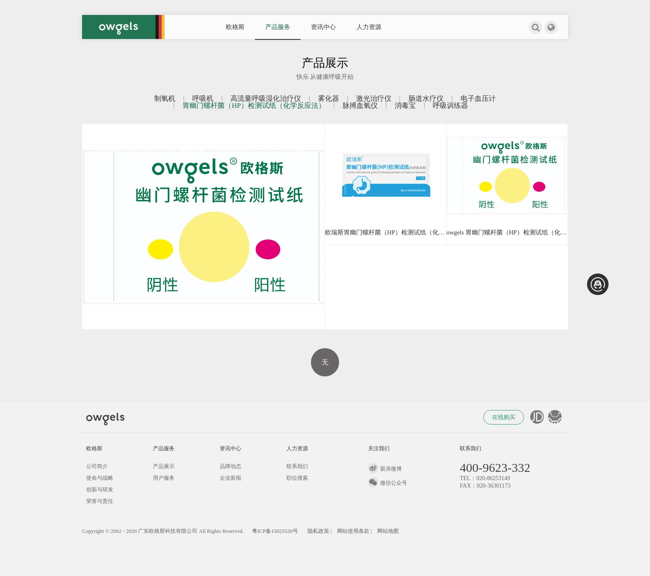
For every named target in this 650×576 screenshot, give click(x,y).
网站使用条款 (353, 531)
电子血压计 (478, 98)
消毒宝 (405, 106)
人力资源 (369, 27)
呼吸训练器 (450, 106)
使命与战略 (99, 478)
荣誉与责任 (99, 501)
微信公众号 (387, 483)
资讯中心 (323, 27)
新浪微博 (385, 469)
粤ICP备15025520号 (275, 531)
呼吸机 (202, 98)
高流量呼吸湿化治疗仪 (265, 98)
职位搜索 (297, 478)
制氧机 (164, 98)
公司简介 (97, 466)
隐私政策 (318, 531)
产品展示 (164, 466)
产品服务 (277, 27)
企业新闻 (230, 478)
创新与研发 (99, 489)
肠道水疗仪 (426, 98)
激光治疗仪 (373, 98)
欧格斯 (235, 27)
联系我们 (297, 466)
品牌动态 (230, 466)
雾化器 (328, 98)
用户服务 (164, 478)
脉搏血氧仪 (360, 106)
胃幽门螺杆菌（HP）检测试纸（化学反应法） (253, 106)
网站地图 (388, 531)
